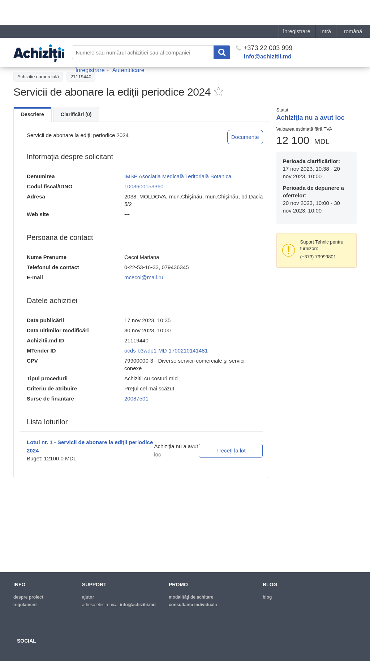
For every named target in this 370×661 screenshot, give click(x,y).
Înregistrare (90, 45)
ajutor (88, 597)
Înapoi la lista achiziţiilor (42, 60)
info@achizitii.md (268, 32)
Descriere (32, 114)
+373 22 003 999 (264, 23)
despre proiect (28, 597)
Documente (245, 137)
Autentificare (128, 45)
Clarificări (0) (76, 114)
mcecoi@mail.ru (143, 277)
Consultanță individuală (193, 604)
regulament (25, 604)
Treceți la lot (230, 450)
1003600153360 (143, 186)
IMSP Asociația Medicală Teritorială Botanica (177, 176)
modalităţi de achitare (191, 597)
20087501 (136, 398)
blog (267, 597)
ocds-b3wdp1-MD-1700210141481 (166, 350)
